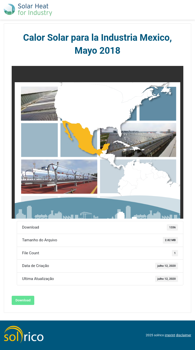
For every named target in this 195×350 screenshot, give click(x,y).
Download (22, 300)
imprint (170, 335)
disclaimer (183, 335)
